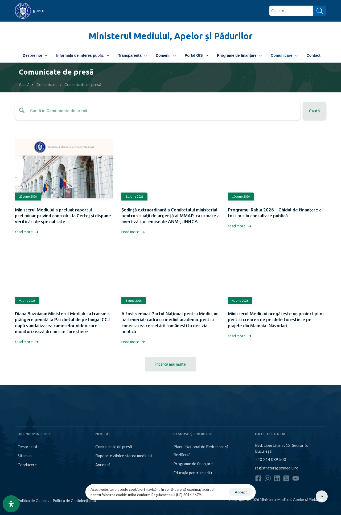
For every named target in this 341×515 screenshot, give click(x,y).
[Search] (319, 11)
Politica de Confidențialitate (76, 500)
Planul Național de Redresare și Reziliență (200, 450)
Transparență (132, 55)
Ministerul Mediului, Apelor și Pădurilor (171, 36)
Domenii (166, 55)
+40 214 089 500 (270, 459)
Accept (241, 492)
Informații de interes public (82, 55)
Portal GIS (196, 55)
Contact (314, 55)
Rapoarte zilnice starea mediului (123, 455)
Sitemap (25, 455)
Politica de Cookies (33, 500)
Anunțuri (102, 464)
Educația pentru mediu (192, 472)
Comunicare (284, 55)
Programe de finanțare (239, 55)
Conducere (27, 464)
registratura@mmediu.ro (276, 467)
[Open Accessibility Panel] (11, 503)
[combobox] (291, 11)
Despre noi (35, 55)
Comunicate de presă (113, 446)
